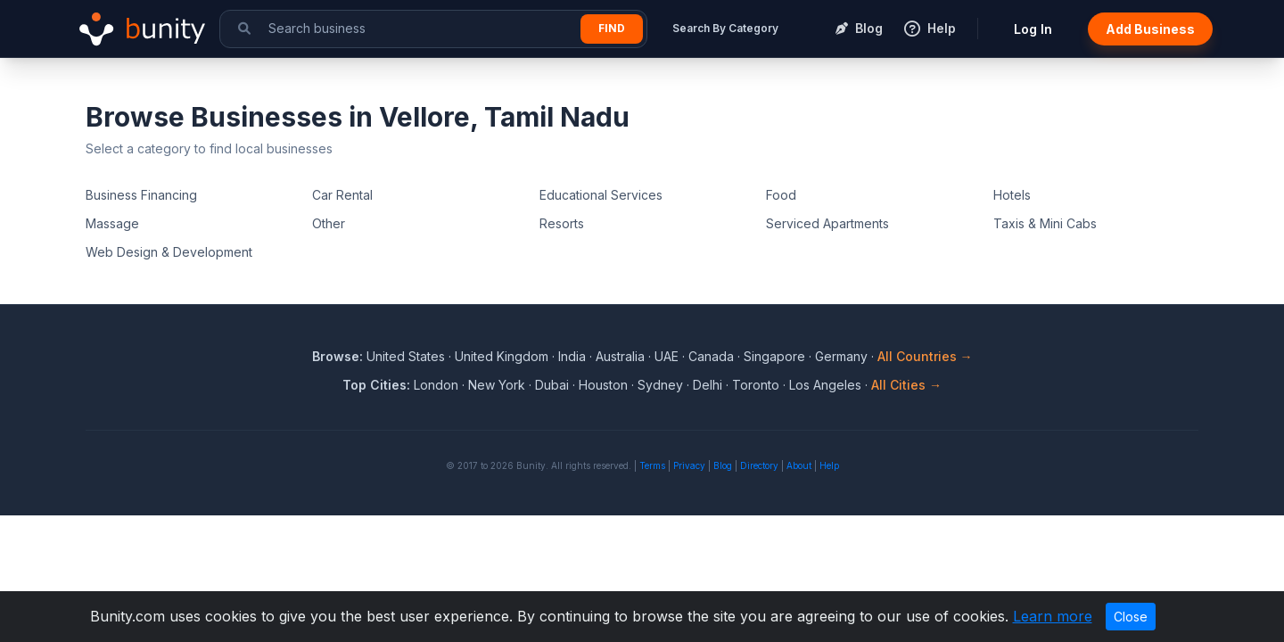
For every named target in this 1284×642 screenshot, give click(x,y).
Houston (603, 384)
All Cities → (906, 384)
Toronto (755, 384)
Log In (1033, 29)
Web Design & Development (169, 251)
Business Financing (141, 194)
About (798, 465)
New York (496, 384)
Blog (722, 465)
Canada (711, 356)
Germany (841, 356)
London (436, 384)
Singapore (774, 356)
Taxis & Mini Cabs (1045, 223)
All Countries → (925, 356)
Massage (112, 223)
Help (829, 465)
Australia (620, 356)
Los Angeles (825, 384)
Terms (652, 465)
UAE (666, 356)
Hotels (1012, 194)
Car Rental (342, 194)
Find (611, 28)
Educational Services (601, 194)
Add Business (1150, 29)
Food (781, 194)
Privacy (689, 465)
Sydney (660, 384)
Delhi (707, 384)
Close (1131, 616)
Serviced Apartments (827, 223)
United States (405, 356)
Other (328, 223)
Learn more (1052, 616)
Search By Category (725, 28)
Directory (759, 465)
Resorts (561, 223)
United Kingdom (501, 356)
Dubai (552, 384)
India (572, 356)
